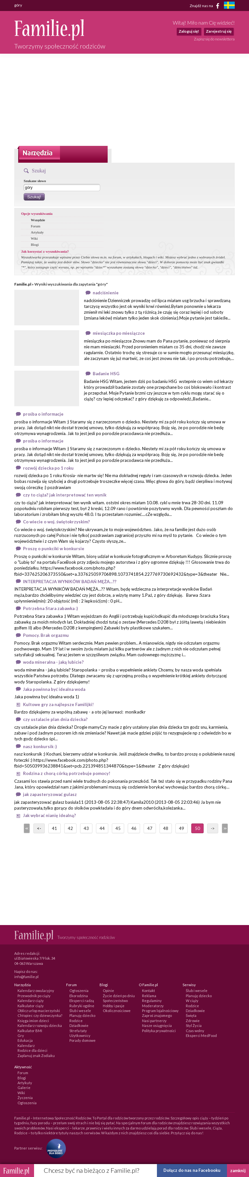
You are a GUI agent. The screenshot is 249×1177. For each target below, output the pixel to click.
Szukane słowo (35, 181)
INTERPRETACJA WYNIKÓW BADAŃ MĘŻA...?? (69, 581)
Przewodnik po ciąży (34, 996)
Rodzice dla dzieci (32, 1050)
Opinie (108, 990)
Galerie (24, 1087)
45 (118, 828)
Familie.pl (22, 284)
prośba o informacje (43, 414)
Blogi (35, 244)
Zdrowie (193, 1021)
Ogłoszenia (79, 990)
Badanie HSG (106, 373)
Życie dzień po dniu (119, 996)
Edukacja (25, 1040)
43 (86, 828)
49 (181, 828)
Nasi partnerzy (154, 1021)
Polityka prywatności (159, 1031)
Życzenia (25, 1097)
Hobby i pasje (113, 1006)
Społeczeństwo (115, 1000)
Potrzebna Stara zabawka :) (50, 608)
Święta (191, 1015)
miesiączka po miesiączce (119, 333)
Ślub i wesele (80, 1010)
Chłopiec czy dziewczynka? (40, 1015)
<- (39, 828)
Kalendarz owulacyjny (36, 990)
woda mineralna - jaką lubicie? (53, 662)
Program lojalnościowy (160, 1010)
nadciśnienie (106, 292)
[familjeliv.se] (229, 6)
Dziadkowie (79, 1025)
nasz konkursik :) (40, 746)
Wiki (34, 238)
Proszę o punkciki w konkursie (53, 548)
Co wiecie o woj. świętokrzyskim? (56, 521)
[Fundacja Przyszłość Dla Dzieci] (54, 1148)
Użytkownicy (79, 1035)
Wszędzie (38, 220)
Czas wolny (195, 1031)
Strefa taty (78, 1031)
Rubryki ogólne (81, 1006)
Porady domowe (82, 1040)
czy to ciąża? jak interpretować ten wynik (64, 494)
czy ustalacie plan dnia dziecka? (55, 719)
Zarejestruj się (218, 31)
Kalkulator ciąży (31, 1006)
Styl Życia (194, 1025)
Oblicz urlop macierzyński (39, 1010)
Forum (35, 226)
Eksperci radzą (81, 1000)
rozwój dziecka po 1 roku (48, 468)
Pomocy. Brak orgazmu (46, 635)
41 (54, 828)
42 (70, 828)
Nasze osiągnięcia (157, 1025)
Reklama (149, 996)
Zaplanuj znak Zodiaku (36, 1055)
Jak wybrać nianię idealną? (49, 815)
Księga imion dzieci (33, 1021)
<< (26, 828)
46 (133, 828)
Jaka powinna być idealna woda (54, 689)
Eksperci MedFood (201, 1035)
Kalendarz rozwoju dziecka (40, 1025)
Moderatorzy (153, 1006)
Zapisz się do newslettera (214, 39)
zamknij (238, 1170)
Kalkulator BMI (30, 1031)
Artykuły (37, 232)
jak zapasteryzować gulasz (50, 794)
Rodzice (76, 1021)
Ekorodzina (78, 996)
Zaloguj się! (189, 31)
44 (102, 828)
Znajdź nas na (206, 5)
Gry (21, 1035)
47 (149, 828)
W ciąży (192, 1000)
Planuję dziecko (82, 1015)
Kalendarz (26, 1045)
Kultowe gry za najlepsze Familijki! (58, 704)
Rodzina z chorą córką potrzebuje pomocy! (66, 773)
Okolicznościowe (117, 1010)
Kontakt (148, 990)
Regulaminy (152, 1000)
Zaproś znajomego (157, 1015)
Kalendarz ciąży (31, 1000)
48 (165, 828)
